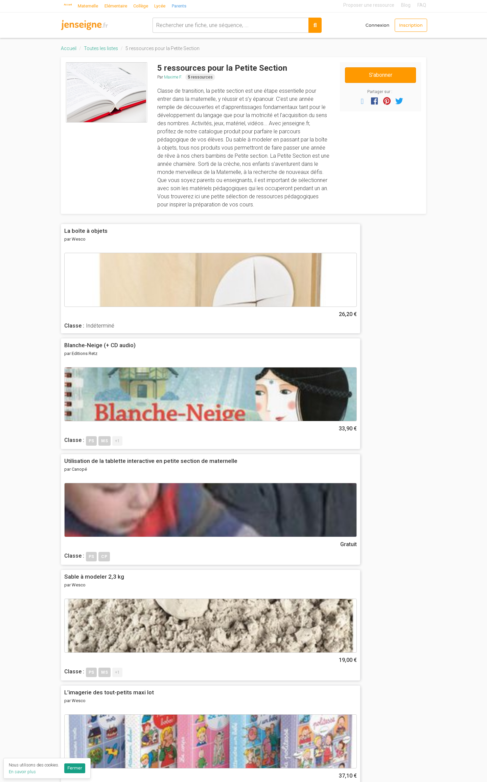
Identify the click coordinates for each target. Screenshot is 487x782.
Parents (199, 5)
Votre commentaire (91, 509)
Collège (157, 5)
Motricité (322, 676)
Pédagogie (324, 685)
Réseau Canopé (393, 646)
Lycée (178, 5)
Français (321, 648)
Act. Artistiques (330, 629)
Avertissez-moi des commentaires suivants (121, 542)
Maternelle (98, 5)
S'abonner (380, 75)
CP (252, 657)
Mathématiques (330, 666)
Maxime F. (173, 77)
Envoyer (82, 559)
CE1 (253, 666)
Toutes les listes (101, 48)
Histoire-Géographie (335, 657)
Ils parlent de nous (208, 666)
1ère (254, 750)
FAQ (421, 5)
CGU (191, 648)
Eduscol (383, 655)
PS (252, 629)
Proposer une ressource (368, 5)
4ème (255, 722)
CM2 (254, 694)
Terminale (261, 759)
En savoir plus (22, 771)
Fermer (74, 768)
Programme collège (398, 698)
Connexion (367, 23)
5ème (255, 713)
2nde (255, 741)
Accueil (72, 5)
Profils (194, 715)
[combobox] (223, 23)
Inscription (407, 23)
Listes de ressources (212, 705)
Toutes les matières (335, 703)
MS (252, 638)
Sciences (322, 694)
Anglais (320, 638)
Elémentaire (129, 5)
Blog (406, 5)
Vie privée (198, 657)
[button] (362, 100)
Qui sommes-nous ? (210, 629)
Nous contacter (205, 676)
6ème (255, 703)
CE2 (253, 676)
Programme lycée (395, 708)
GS (252, 648)
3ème (255, 732)
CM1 (254, 685)
